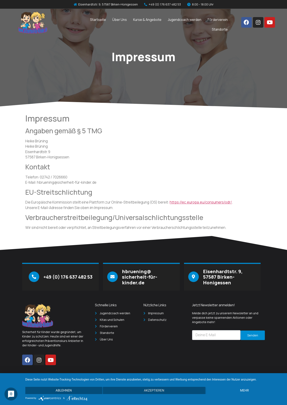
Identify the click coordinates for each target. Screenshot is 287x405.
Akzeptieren (154, 390)
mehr (244, 390)
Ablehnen (64, 390)
